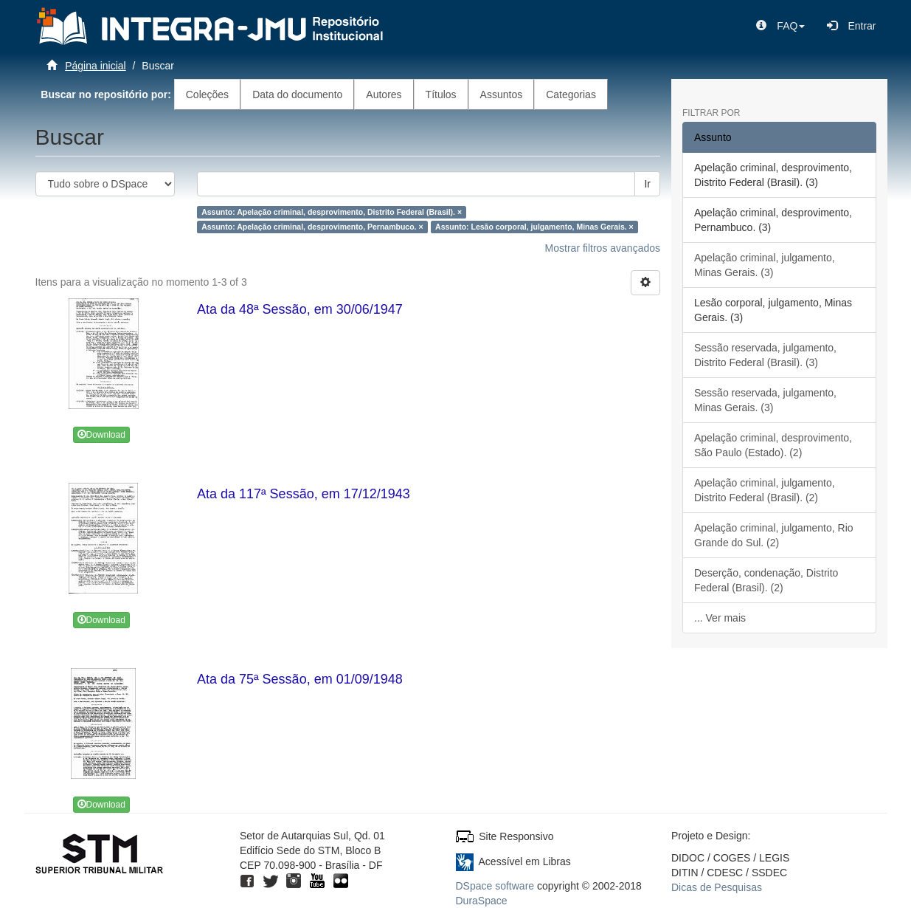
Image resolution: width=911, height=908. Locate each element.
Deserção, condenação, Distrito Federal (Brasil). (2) (766, 580)
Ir (647, 184)
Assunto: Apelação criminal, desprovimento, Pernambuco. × (312, 226)
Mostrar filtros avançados (602, 248)
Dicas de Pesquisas (716, 887)
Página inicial (95, 66)
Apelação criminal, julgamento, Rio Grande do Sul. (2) (773, 535)
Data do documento (297, 94)
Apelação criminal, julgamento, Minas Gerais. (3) (764, 265)
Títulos (441, 94)
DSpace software (495, 886)
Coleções (207, 94)
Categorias (571, 94)
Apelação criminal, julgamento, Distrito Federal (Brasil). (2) (764, 490)
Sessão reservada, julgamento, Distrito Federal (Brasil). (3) (765, 355)
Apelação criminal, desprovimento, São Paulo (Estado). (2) (773, 445)
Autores (383, 94)
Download (101, 435)
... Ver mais (720, 618)
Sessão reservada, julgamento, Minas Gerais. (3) (765, 400)
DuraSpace (482, 901)
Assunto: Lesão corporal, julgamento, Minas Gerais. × (534, 226)
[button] (780, 25)
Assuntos (501, 94)
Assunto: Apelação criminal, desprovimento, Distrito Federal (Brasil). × (331, 211)
